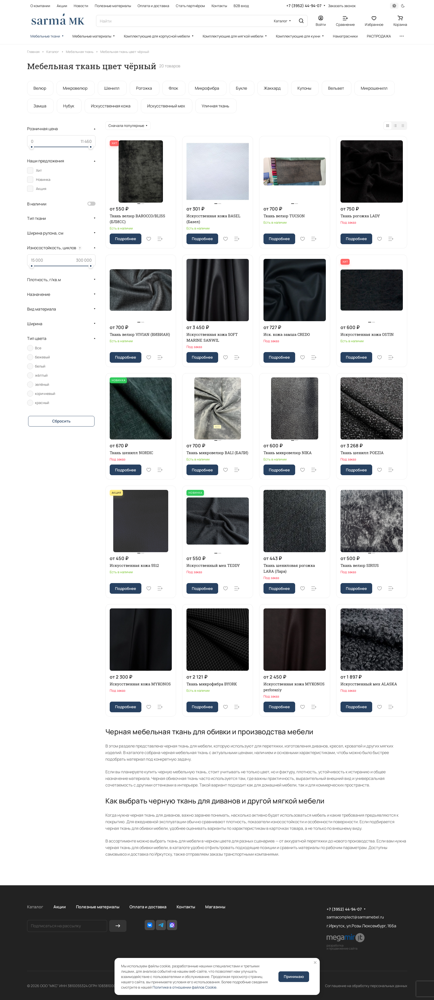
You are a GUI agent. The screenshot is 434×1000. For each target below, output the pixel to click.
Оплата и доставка (147, 907)
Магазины (215, 907)
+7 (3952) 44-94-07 (304, 6)
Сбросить (61, 421)
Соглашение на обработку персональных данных (366, 985)
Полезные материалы (97, 907)
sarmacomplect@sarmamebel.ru (355, 917)
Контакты (186, 907)
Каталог (35, 907)
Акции (59, 907)
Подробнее (125, 238)
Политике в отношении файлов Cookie (184, 987)
